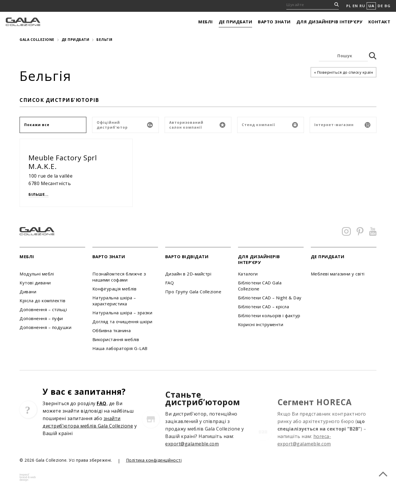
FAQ (169, 283)
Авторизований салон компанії (197, 125)
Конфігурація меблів (114, 289)
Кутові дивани (35, 283)
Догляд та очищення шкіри (122, 321)
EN (355, 5)
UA (371, 5)
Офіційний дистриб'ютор (125, 125)
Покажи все (37, 124)
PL (348, 5)
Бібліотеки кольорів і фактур (269, 315)
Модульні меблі (37, 274)
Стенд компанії (270, 125)
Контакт (379, 21)
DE (380, 5)
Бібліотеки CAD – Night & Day (270, 297)
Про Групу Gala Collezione (193, 291)
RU (362, 5)
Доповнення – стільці (43, 309)
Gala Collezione (37, 39)
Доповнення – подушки (45, 327)
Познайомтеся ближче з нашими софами (119, 277)
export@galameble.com (192, 461)
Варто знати (274, 21)
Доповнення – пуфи (41, 318)
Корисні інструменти (260, 324)
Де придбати (235, 21)
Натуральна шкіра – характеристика (114, 301)
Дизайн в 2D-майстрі (188, 274)
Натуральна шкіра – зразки (122, 312)
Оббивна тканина (111, 330)
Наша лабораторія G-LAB (120, 348)
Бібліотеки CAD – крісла (263, 306)
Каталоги (248, 274)
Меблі (205, 21)
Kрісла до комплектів (42, 300)
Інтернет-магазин (342, 125)
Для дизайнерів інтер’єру (329, 21)
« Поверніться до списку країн (343, 72)
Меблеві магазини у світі (338, 274)
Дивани (28, 291)
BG (387, 5)
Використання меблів (115, 339)
